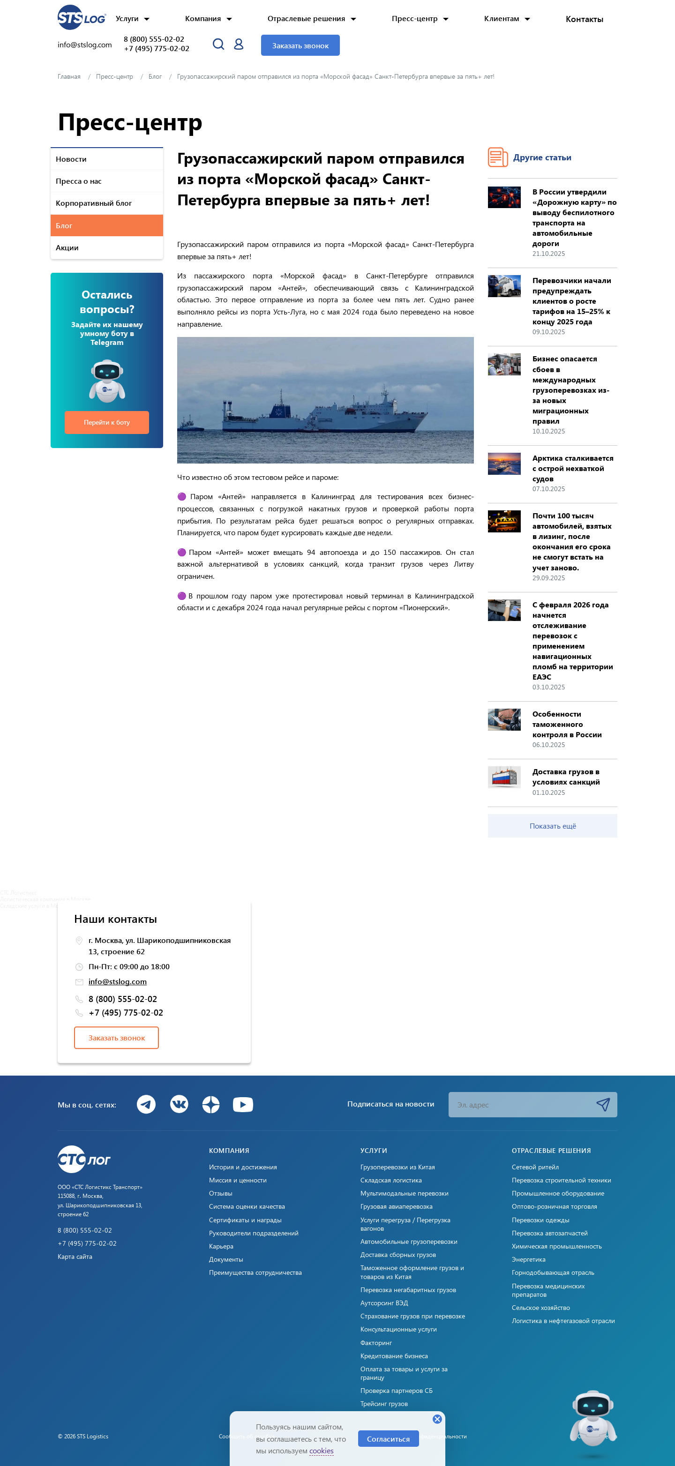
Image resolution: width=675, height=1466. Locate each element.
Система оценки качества (247, 1206)
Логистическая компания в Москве (45, 899)
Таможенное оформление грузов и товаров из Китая (412, 1272)
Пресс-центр (415, 18)
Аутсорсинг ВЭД (384, 1303)
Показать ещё (553, 825)
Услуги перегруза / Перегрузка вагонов (405, 1224)
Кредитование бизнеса (394, 1356)
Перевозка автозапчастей (550, 1233)
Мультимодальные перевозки (404, 1193)
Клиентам (501, 18)
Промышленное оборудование (558, 1193)
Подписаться (603, 1104)
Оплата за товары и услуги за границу (404, 1373)
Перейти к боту (107, 422)
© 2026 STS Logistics (83, 1436)
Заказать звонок (300, 45)
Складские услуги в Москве (35, 905)
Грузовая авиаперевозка (396, 1206)
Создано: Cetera (597, 1436)
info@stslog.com (85, 44)
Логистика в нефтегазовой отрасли (563, 1320)
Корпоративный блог (94, 203)
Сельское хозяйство (541, 1307)
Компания (203, 18)
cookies (321, 1450)
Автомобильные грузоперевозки (409, 1241)
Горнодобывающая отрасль (553, 1272)
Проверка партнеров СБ (396, 1390)
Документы (226, 1259)
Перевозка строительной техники (561, 1180)
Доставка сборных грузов (398, 1254)
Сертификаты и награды (245, 1220)
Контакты (585, 18)
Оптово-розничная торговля (554, 1206)
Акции (67, 247)
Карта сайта (75, 1256)
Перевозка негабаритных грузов (408, 1290)
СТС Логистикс (18, 892)
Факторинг (376, 1343)
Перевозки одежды (541, 1220)
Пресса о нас (79, 181)
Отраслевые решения (306, 18)
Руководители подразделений (254, 1233)
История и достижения (243, 1167)
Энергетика (529, 1259)
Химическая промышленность (557, 1246)
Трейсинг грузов (384, 1403)
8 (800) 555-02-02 (154, 39)
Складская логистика (391, 1180)
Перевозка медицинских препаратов (548, 1290)
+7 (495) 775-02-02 (156, 48)
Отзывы (220, 1193)
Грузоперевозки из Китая (397, 1167)
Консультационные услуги (398, 1329)
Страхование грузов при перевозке (412, 1316)
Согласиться (388, 1439)
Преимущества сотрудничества (255, 1272)
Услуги (127, 18)
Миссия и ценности (238, 1180)
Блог (64, 225)
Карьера (221, 1246)
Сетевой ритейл (535, 1167)
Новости (71, 159)
